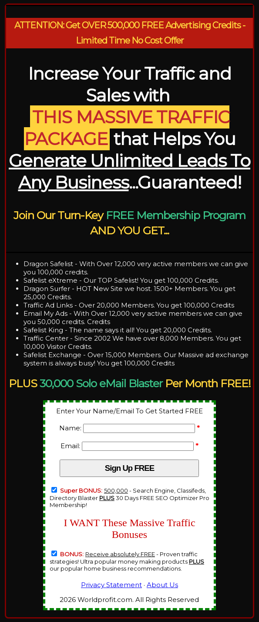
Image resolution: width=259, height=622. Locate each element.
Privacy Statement (111, 585)
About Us (162, 585)
